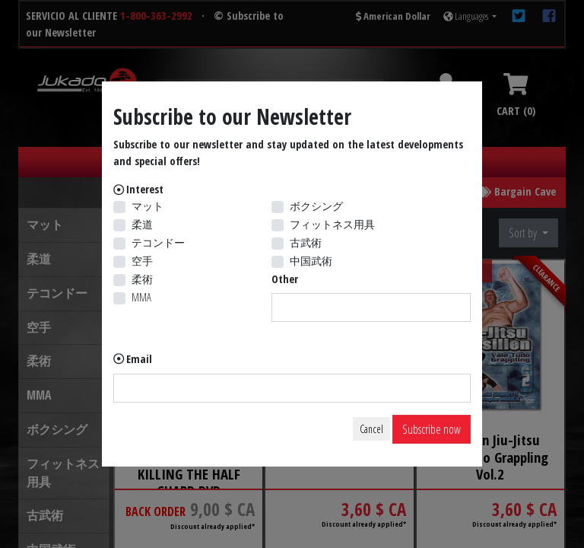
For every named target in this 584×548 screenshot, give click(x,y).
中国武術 (311, 260)
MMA (141, 297)
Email (139, 359)
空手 (142, 260)
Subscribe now (431, 429)
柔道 (142, 224)
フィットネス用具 (332, 224)
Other (284, 279)
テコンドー (158, 242)
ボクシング (316, 206)
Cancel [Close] (371, 429)
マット (147, 206)
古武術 (306, 242)
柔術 (142, 279)
